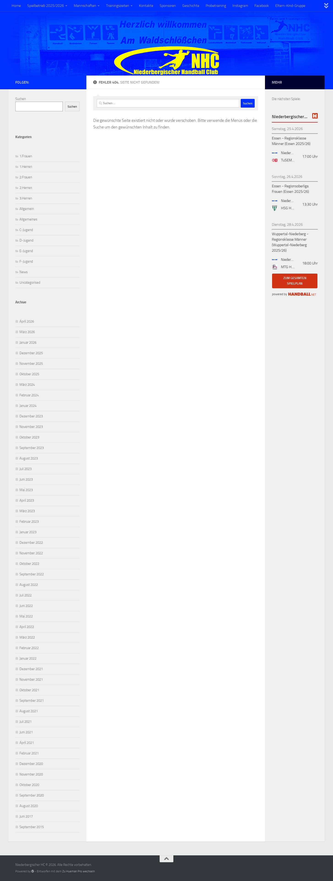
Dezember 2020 (31, 764)
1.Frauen (25, 156)
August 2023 (28, 458)
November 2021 (31, 679)
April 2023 (26, 500)
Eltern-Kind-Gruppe (290, 5)
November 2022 (31, 553)
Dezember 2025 (31, 353)
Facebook (261, 5)
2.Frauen (25, 177)
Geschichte (190, 5)
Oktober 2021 (29, 690)
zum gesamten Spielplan (294, 281)
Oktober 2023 (29, 437)
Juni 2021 (26, 732)
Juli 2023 (25, 469)
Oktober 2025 (29, 374)
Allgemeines (28, 219)
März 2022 (27, 637)
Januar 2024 (27, 406)
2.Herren (25, 188)
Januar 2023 (27, 532)
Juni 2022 (26, 606)
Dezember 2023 (31, 416)
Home (16, 5)
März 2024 (27, 385)
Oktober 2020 (29, 785)
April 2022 (26, 627)
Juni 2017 (26, 816)
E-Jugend (26, 251)
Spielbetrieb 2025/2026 (45, 5)
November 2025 (31, 364)
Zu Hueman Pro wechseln (78, 871)
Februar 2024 (29, 395)
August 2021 (28, 711)
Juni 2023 (26, 479)
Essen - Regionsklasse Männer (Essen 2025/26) (291, 141)
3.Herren (25, 198)
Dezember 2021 (31, 669)
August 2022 (28, 585)
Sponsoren (168, 5)
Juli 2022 (25, 595)
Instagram (240, 5)
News (23, 272)
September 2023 (31, 448)
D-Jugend (26, 240)
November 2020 (31, 774)
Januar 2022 (27, 658)
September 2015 (31, 827)
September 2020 (31, 795)
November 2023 (31, 427)
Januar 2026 (27, 342)
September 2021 (31, 701)
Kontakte (146, 5)
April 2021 (26, 743)
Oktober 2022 (29, 564)
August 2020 (28, 806)
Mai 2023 (26, 490)
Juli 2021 (25, 722)
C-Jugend (26, 230)
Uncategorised (29, 282)
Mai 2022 (26, 616)
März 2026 (27, 332)
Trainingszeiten (117, 5)
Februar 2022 (29, 648)
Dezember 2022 (31, 543)
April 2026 (26, 321)
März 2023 (27, 511)
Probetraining (216, 5)
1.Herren (25, 167)
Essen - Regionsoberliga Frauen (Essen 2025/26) (290, 189)
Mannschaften (85, 5)
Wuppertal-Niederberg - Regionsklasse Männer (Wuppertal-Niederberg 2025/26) (290, 242)
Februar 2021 (29, 753)
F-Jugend (26, 261)
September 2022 (31, 574)
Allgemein (26, 209)
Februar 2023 (29, 521)
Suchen (20, 99)
